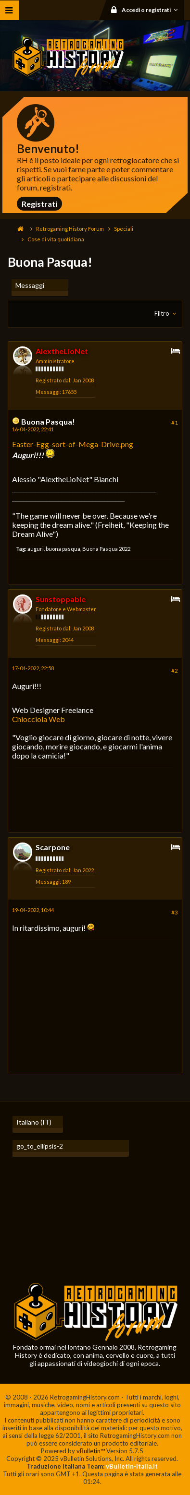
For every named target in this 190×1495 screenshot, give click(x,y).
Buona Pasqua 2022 (106, 549)
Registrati (39, 203)
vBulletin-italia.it (132, 1466)
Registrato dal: (54, 380)
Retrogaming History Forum (70, 228)
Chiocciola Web (38, 719)
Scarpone (53, 847)
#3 (174, 912)
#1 (174, 422)
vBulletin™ (90, 1451)
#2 (174, 670)
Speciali (123, 228)
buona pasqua (63, 549)
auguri (35, 549)
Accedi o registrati (151, 9)
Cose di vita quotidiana (55, 239)
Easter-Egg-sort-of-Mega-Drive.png (72, 444)
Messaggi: (48, 392)
